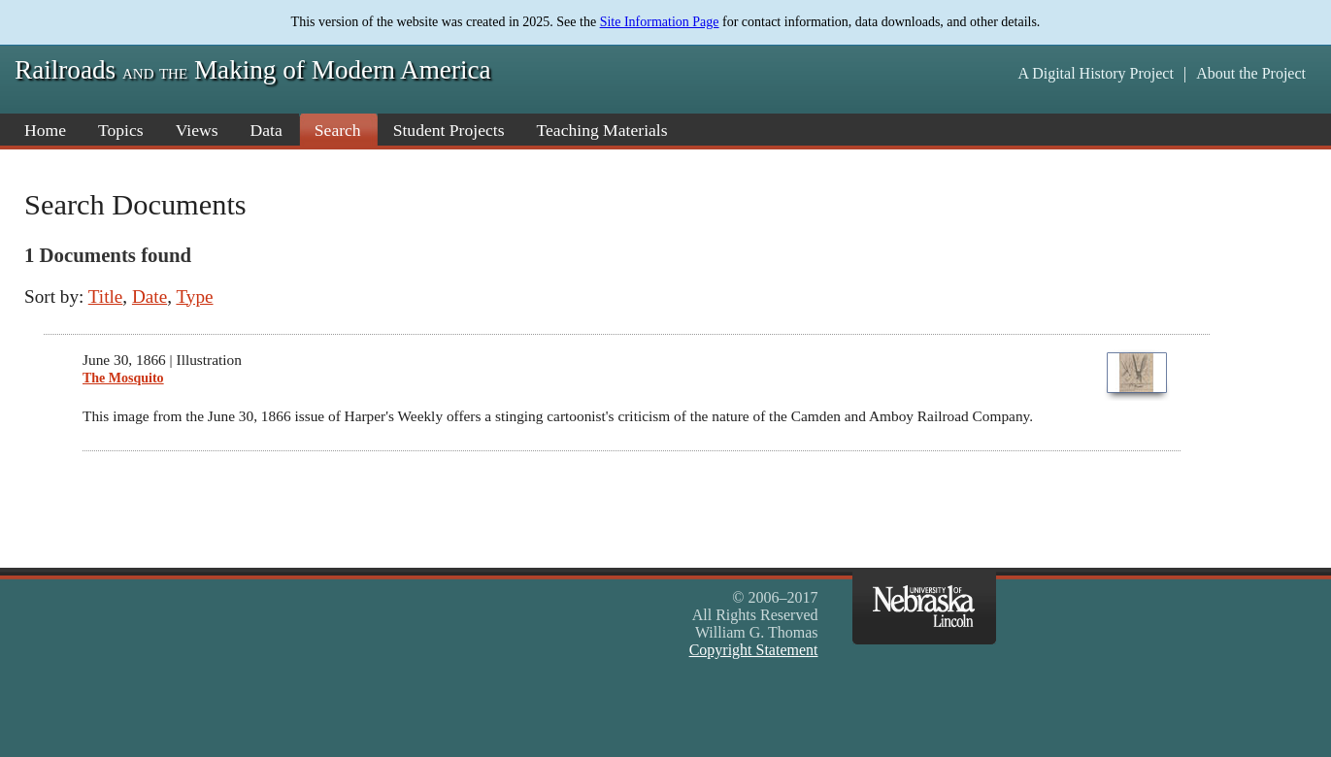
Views (197, 130)
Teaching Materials (602, 130)
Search (338, 130)
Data (266, 130)
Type (194, 296)
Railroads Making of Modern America (253, 69)
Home (45, 130)
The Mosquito (123, 378)
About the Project (1251, 73)
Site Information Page (659, 22)
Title (105, 296)
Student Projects (449, 130)
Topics (121, 130)
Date (149, 296)
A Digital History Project (1095, 73)
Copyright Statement (753, 650)
